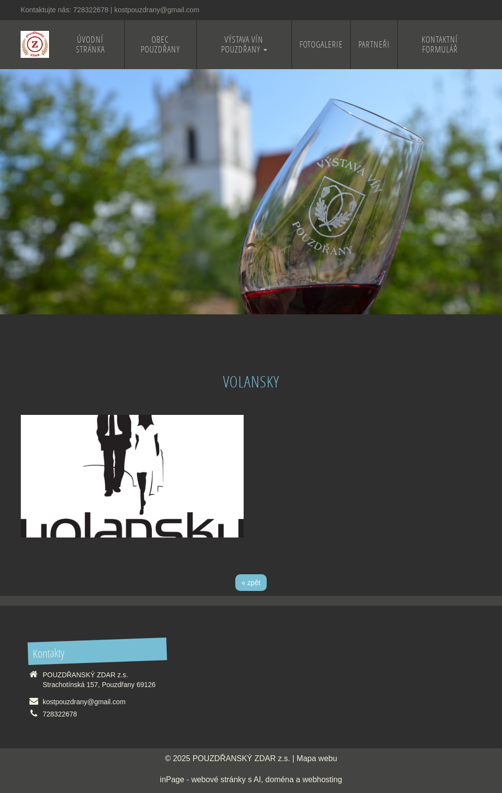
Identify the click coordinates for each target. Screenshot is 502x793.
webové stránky (218, 779)
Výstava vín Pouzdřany (244, 44)
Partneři (374, 44)
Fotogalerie (321, 44)
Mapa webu (317, 758)
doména (279, 779)
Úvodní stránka (90, 44)
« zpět (251, 583)
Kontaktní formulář (440, 44)
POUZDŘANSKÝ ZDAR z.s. (241, 758)
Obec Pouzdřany (160, 44)
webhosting (322, 779)
